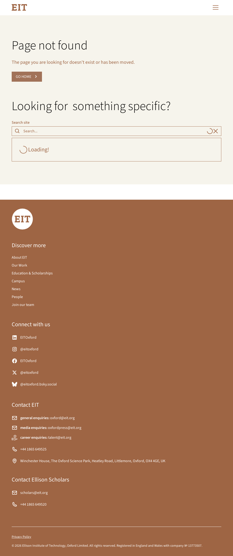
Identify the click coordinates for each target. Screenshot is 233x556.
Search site (21, 122)
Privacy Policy (21, 537)
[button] (214, 7)
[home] (19, 7)
